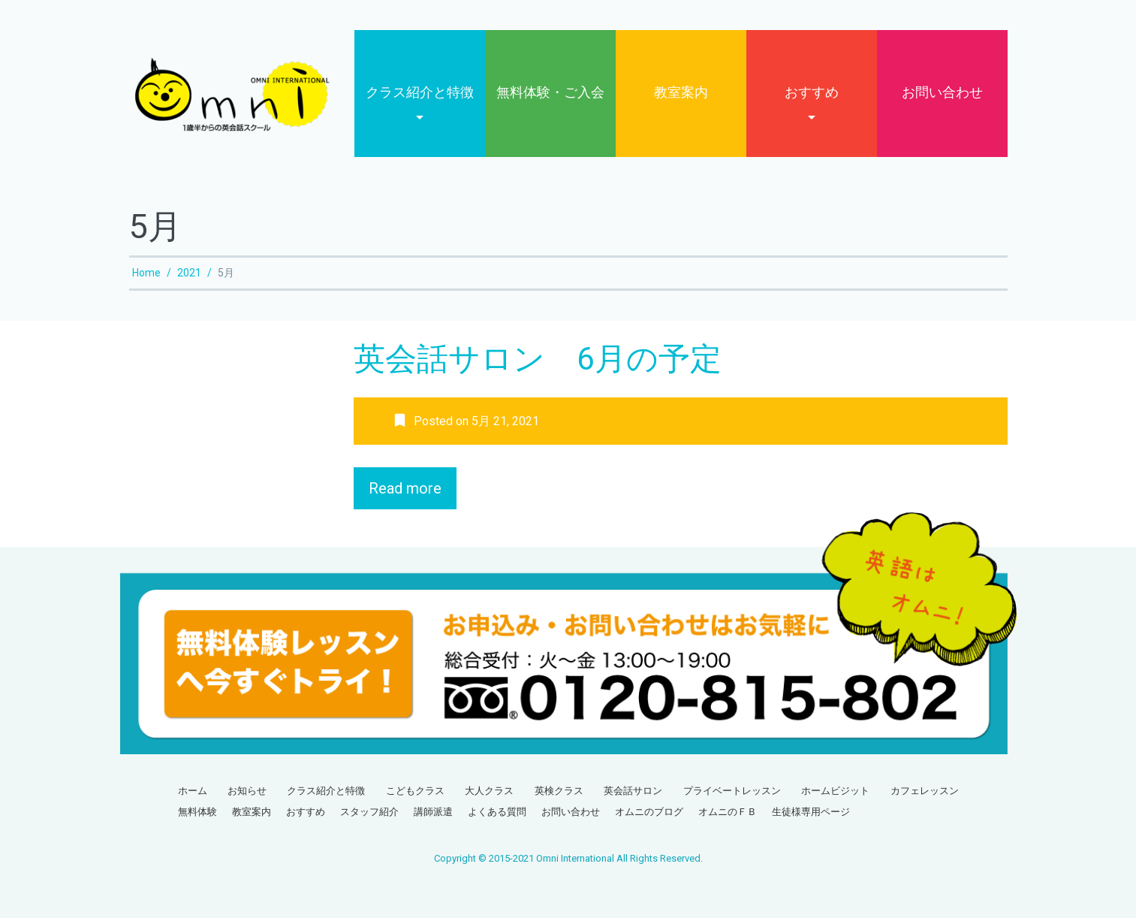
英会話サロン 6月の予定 (538, 358)
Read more (405, 488)
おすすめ (812, 92)
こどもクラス (415, 790)
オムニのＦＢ (727, 811)
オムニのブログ (649, 811)
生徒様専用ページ (811, 811)
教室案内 (681, 92)
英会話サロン (633, 790)
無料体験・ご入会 (550, 92)
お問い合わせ (942, 92)
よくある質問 (497, 811)
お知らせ (247, 790)
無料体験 (197, 811)
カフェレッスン (924, 790)
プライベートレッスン (732, 790)
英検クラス (559, 790)
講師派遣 (433, 811)
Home (146, 273)
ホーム (192, 790)
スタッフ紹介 (369, 811)
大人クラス (489, 790)
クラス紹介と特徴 (420, 92)
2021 (189, 273)
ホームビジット (835, 790)
